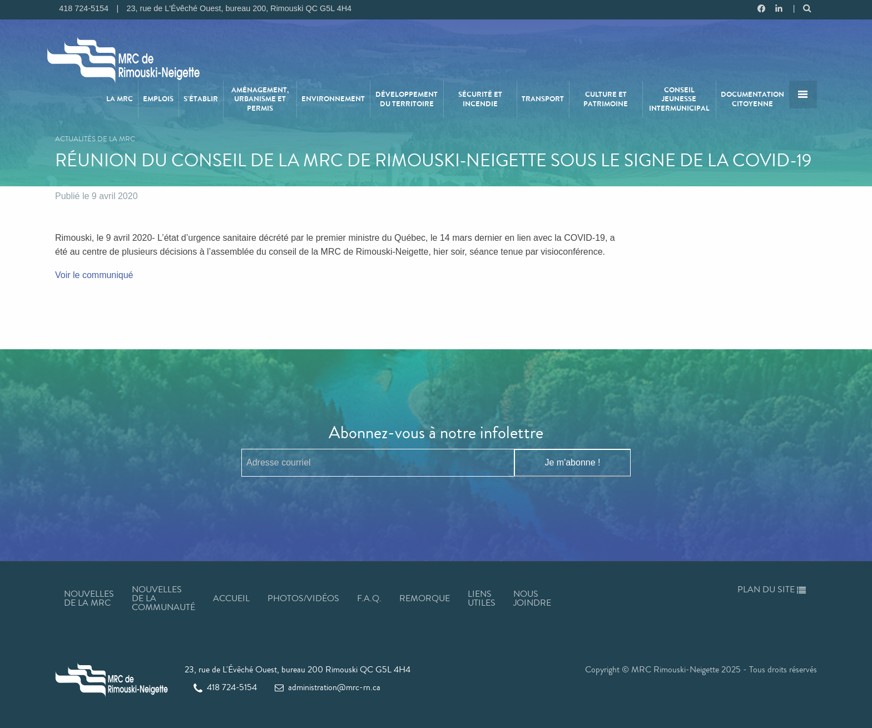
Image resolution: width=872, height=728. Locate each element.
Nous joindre (532, 598)
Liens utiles (482, 598)
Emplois (158, 99)
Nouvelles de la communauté (163, 598)
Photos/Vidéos (303, 598)
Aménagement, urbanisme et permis (260, 99)
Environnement (333, 99)
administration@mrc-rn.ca (327, 687)
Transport (543, 99)
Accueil (231, 598)
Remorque (424, 598)
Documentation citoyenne (752, 99)
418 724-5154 (225, 687)
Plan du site (771, 589)
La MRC (119, 99)
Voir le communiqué (95, 275)
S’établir (201, 99)
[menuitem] (120, 99)
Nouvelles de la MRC (89, 598)
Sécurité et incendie (480, 99)
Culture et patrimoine (605, 99)
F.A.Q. (369, 598)
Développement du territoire (406, 99)
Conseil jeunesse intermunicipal (679, 99)
